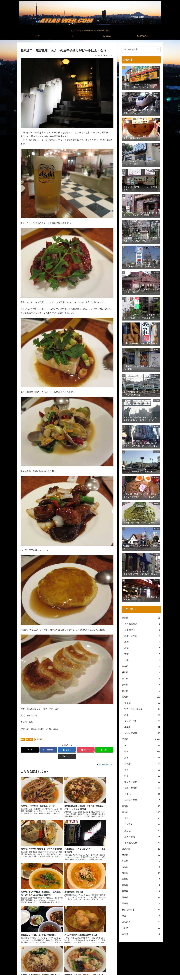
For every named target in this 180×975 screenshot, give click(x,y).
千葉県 (29, 739)
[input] (141, 49)
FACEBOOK (156, 968)
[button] (106, 750)
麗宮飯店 (38, 739)
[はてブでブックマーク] (59, 750)
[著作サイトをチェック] (84, 955)
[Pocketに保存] (74, 750)
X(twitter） (145, 968)
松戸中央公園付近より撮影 (126, 972)
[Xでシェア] (28, 750)
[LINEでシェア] (90, 750)
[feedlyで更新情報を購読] (90, 955)
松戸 (133, 968)
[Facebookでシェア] (43, 750)
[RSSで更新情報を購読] (95, 955)
